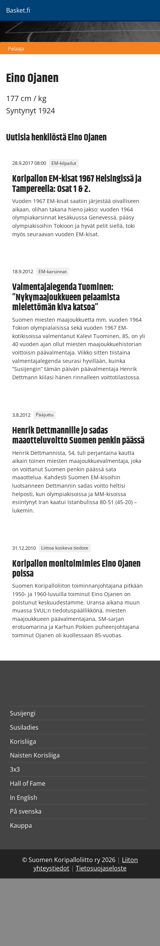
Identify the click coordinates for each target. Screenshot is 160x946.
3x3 (15, 769)
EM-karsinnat (52, 271)
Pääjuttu (44, 415)
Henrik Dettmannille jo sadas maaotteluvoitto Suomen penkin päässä (78, 436)
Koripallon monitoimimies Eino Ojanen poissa (76, 569)
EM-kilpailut (63, 163)
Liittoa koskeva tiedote (64, 548)
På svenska (26, 811)
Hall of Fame (27, 783)
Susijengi (22, 713)
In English (23, 797)
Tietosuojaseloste (101, 868)
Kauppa (21, 825)
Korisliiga (23, 741)
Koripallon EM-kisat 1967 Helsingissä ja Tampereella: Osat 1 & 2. (76, 184)
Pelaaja (16, 48)
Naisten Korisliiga (35, 755)
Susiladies (24, 727)
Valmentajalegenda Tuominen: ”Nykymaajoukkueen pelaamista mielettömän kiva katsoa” (66, 297)
